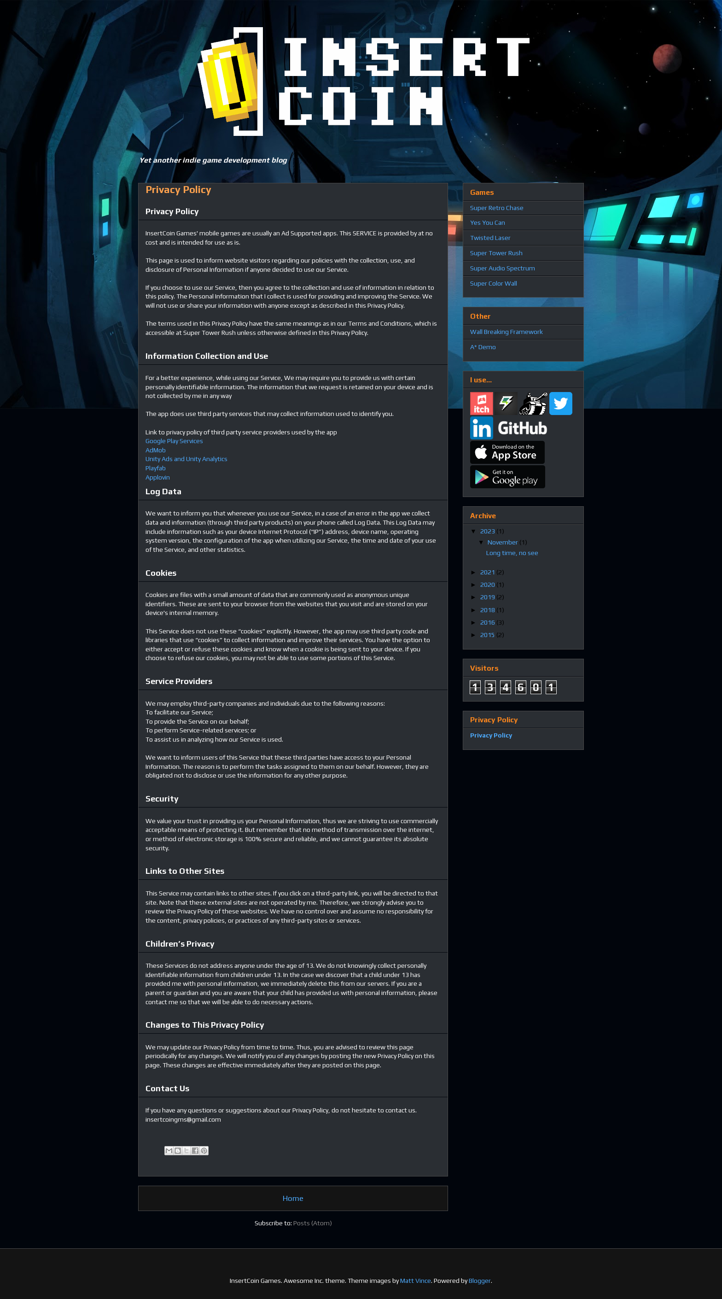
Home (293, 1198)
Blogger (480, 1280)
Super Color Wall (493, 283)
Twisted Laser (490, 237)
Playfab (156, 468)
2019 (488, 597)
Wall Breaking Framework (506, 331)
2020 (488, 584)
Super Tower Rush (496, 253)
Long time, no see (512, 552)
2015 (488, 634)
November (503, 542)
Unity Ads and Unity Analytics (186, 458)
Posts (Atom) (312, 1223)
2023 (488, 531)
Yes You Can (487, 222)
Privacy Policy (491, 735)
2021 (488, 572)
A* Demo (483, 347)
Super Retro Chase (497, 207)
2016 (488, 622)
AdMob (156, 450)
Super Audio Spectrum (502, 268)
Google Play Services (174, 441)
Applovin (158, 477)
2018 (488, 610)
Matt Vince (415, 1280)
